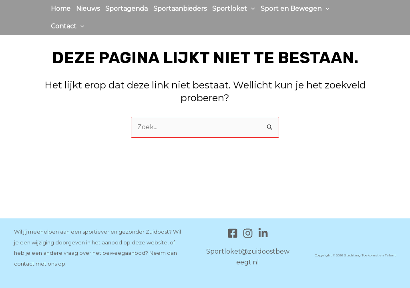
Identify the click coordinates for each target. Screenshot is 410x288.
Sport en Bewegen (295, 9)
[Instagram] (248, 233)
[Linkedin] (263, 233)
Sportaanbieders (180, 8)
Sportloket (233, 9)
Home (60, 8)
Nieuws (88, 8)
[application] (251, 9)
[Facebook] (232, 233)
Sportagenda (126, 8)
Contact (67, 26)
